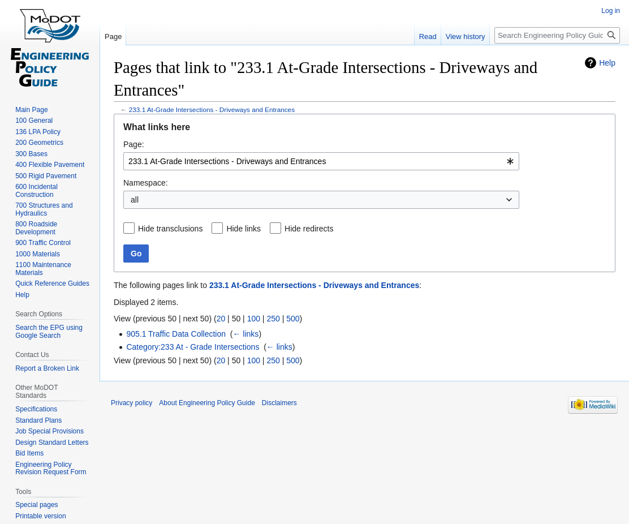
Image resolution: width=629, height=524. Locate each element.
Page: (133, 144)
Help (607, 62)
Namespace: (145, 182)
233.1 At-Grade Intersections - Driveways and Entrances (212, 109)
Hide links (243, 228)
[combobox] (321, 161)
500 (292, 318)
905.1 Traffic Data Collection (176, 333)
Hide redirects (309, 228)
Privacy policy (131, 403)
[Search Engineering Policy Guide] (557, 35)
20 (221, 318)
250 (272, 318)
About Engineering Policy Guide (207, 403)
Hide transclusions (170, 228)
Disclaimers (279, 403)
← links (245, 333)
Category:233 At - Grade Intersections (192, 346)
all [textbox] (135, 199)
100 (253, 318)
